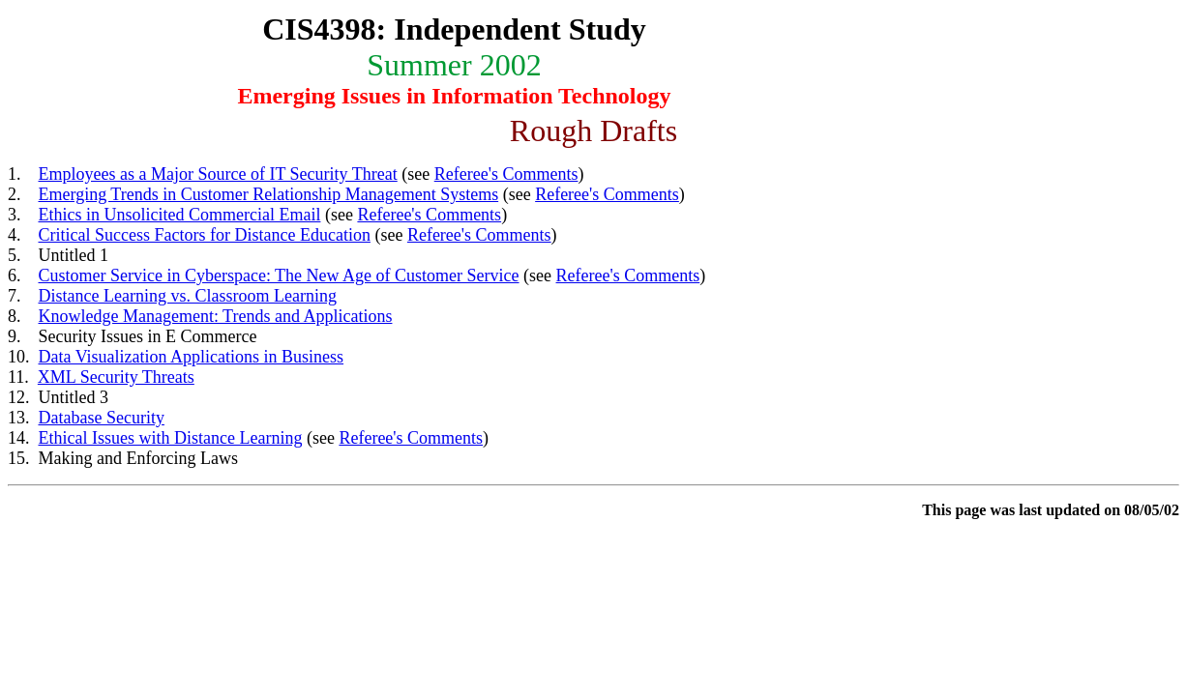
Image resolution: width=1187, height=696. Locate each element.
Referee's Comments (506, 174)
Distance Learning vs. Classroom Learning (188, 295)
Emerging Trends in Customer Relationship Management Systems (269, 194)
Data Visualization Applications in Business (191, 356)
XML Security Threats (116, 377)
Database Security (101, 417)
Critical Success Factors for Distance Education (205, 235)
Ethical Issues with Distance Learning (171, 438)
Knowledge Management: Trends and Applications (216, 316)
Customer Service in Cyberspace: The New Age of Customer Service (279, 275)
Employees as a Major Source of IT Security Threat (218, 174)
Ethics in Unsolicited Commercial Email (180, 214)
